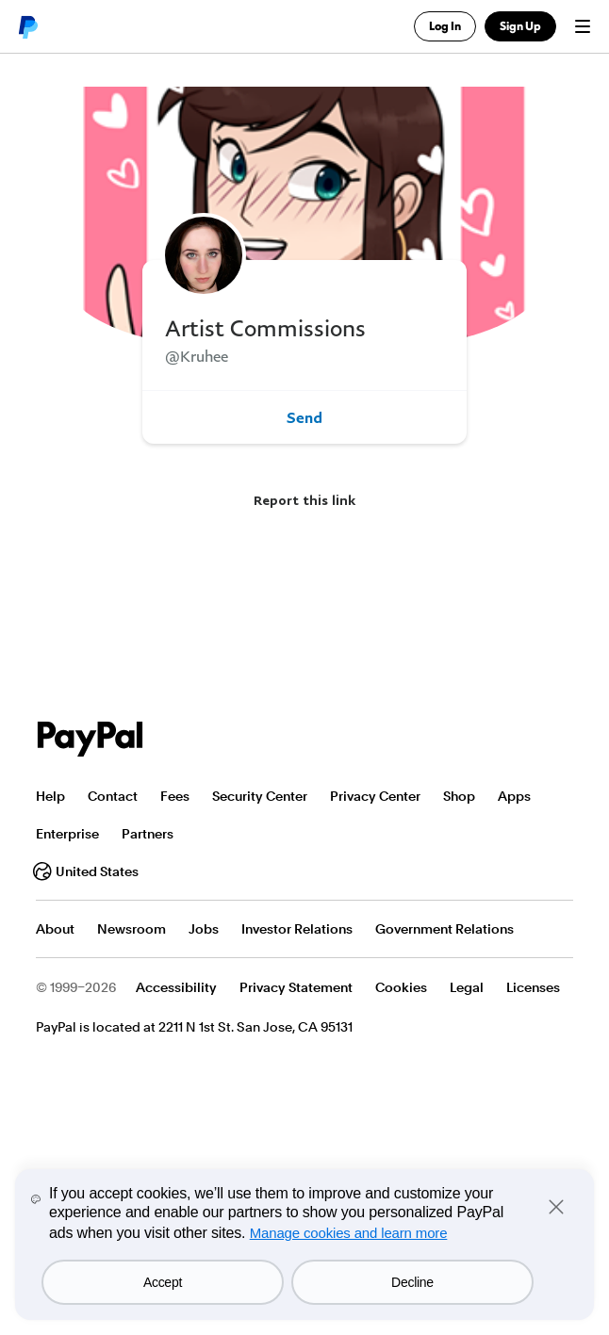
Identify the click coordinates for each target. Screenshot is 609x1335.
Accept (162, 1282)
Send (304, 417)
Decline (412, 1282)
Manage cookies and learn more (349, 1233)
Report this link (304, 500)
